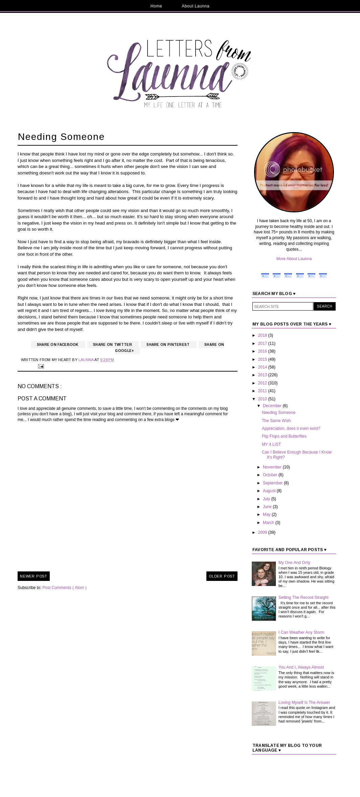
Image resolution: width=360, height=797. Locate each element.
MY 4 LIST (271, 444)
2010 (263, 399)
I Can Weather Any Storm (301, 632)
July (267, 499)
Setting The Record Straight (303, 597)
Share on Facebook (58, 345)
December (273, 405)
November (273, 467)
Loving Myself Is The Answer (304, 702)
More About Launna (294, 258)
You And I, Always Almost (301, 667)
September (273, 483)
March (269, 522)
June (268, 506)
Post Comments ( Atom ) (64, 587)
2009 (263, 532)
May (267, 514)
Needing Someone (278, 412)
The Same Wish (276, 420)
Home (156, 6)
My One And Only (294, 562)
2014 (263, 367)
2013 (263, 375)
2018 (263, 335)
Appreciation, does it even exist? (291, 428)
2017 (263, 343)
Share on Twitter (113, 345)
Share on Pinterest (169, 345)
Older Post (222, 576)
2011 (263, 391)
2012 (263, 383)
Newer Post (33, 576)
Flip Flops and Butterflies (284, 436)
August (270, 490)
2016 (263, 351)
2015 (263, 359)
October (270, 475)
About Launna (195, 6)
